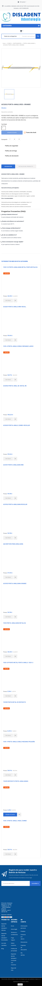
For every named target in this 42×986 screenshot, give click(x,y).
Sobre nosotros (13, 944)
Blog (2, 948)
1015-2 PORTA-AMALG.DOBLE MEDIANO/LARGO (18, 346)
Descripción (8, 166)
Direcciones (22, 942)
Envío (12, 926)
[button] (21, 31)
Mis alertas (22, 954)
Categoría (7, 25)
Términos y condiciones (14, 933)
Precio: (5, 296)
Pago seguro (13, 939)
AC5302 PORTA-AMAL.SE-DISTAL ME (15, 386)
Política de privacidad (14, 949)
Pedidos (22, 931)
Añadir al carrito (12, 132)
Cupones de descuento (22, 947)
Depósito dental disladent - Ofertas (4, 927)
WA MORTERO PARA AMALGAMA (13, 544)
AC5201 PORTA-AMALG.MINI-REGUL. (14, 307)
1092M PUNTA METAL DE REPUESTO (14, 702)
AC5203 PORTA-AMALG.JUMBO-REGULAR (16, 425)
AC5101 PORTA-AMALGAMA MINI (13, 465)
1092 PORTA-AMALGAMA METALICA (14, 623)
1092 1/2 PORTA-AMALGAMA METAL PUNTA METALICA (20, 267)
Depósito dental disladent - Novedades (4, 937)
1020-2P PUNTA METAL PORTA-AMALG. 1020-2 (18, 662)
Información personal (22, 927)
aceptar (20, 984)
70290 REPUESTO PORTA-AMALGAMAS (15, 781)
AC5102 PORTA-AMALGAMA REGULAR (15, 504)
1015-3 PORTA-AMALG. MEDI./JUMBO (15, 821)
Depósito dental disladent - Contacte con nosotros (14, 959)
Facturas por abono (22, 937)
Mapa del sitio (13, 969)
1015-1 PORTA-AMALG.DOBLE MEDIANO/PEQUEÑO (19, 742)
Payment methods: (6, 914)
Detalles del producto (26, 166)
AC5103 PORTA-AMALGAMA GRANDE (14, 583)
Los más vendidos (4, 944)
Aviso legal (14, 929)
